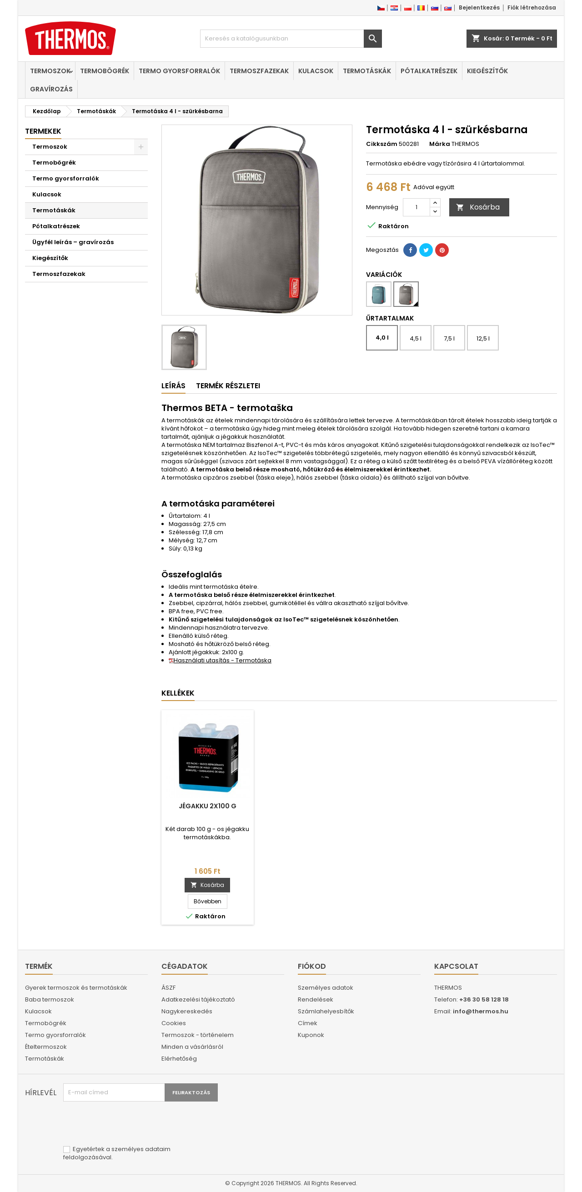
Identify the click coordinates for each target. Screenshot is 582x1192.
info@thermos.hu (480, 1011)
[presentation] (132, 1124)
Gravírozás (51, 89)
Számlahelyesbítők (326, 1011)
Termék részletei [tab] (228, 386)
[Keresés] (291, 39)
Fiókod (312, 966)
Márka (439, 144)
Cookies (173, 1023)
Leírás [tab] (173, 386)
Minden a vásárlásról (192, 1046)
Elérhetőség (179, 1058)
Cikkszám (381, 144)
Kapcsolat (456, 966)
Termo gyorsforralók (179, 70)
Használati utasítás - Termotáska (220, 660)
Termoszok (50, 70)
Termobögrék (104, 70)
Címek (307, 1023)
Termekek (43, 131)
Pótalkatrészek (429, 70)
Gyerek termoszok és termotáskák (76, 987)
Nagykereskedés (186, 1011)
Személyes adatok (325, 987)
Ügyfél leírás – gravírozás (73, 242)
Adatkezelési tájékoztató (198, 999)
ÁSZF (168, 987)
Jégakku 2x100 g (207, 806)
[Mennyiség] (416, 207)
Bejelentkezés (479, 7)
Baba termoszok (49, 999)
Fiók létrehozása (531, 7)
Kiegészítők (487, 70)
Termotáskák (367, 70)
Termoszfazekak (259, 70)
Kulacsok (315, 70)
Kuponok (311, 1035)
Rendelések (315, 999)
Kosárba (478, 207)
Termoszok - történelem (197, 1035)
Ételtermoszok (46, 1046)
